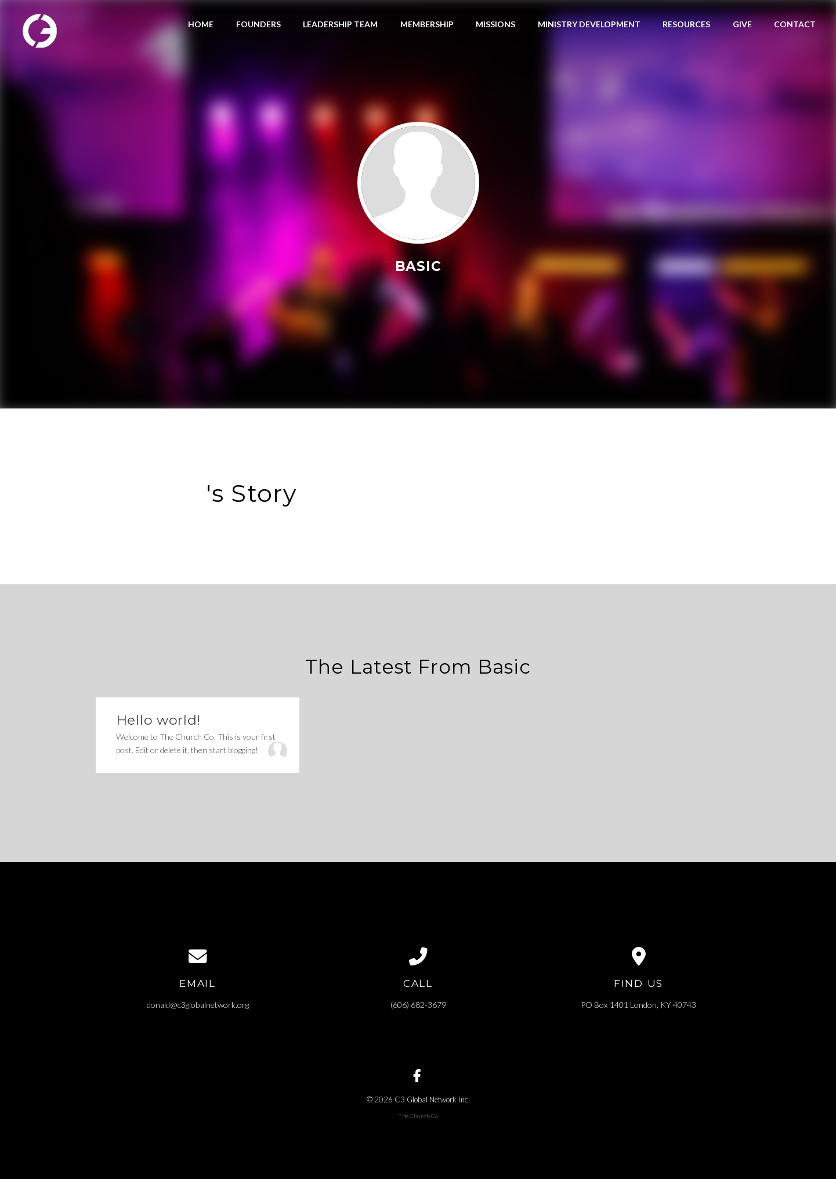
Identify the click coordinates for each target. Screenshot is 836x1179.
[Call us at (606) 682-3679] (418, 956)
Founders (258, 24)
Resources (686, 24)
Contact (795, 24)
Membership (427, 24)
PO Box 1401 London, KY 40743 (638, 1005)
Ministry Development (589, 24)
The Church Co (418, 1115)
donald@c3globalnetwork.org (198, 1005)
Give (742, 24)
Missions (495, 24)
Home (200, 24)
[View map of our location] (639, 956)
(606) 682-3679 (418, 1005)
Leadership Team (340, 24)
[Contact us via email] (198, 956)
